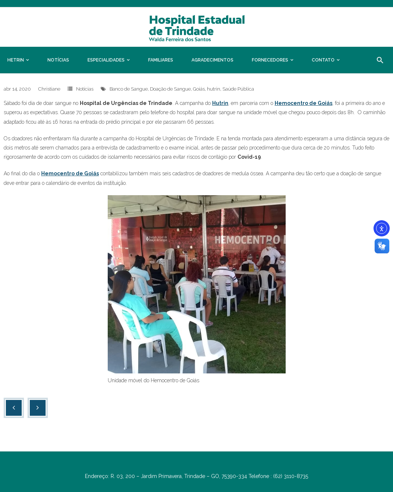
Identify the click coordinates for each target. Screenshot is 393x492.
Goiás (199, 89)
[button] (380, 60)
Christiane (49, 89)
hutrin (213, 89)
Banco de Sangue (129, 89)
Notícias (84, 89)
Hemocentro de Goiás (303, 103)
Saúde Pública (238, 89)
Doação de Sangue (170, 89)
